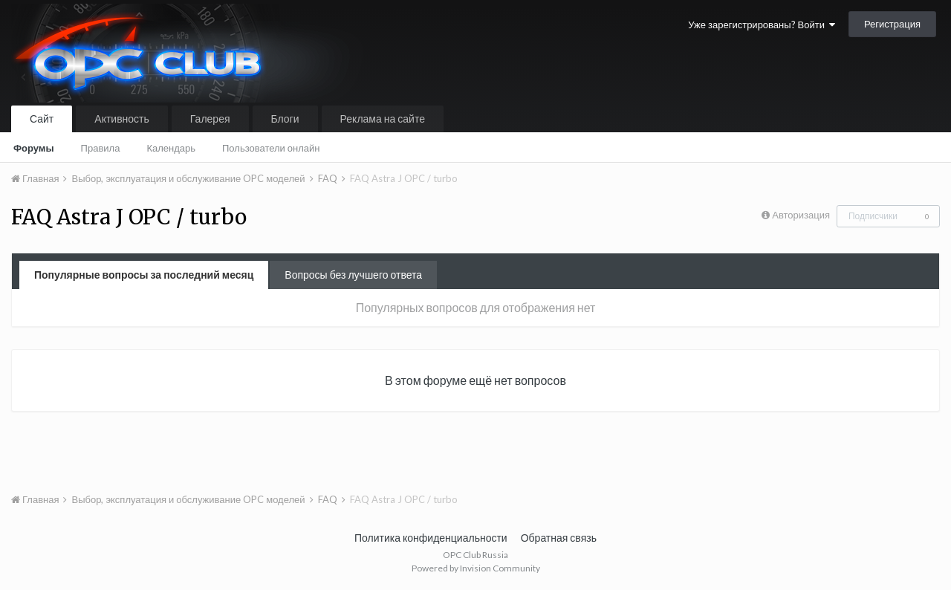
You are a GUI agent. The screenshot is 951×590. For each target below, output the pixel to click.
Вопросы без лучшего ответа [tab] (353, 274)
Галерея (210, 118)
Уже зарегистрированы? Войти (761, 24)
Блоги (285, 118)
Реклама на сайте (382, 118)
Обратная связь (559, 537)
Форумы (33, 148)
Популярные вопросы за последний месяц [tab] (143, 274)
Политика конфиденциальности (430, 537)
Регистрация (892, 24)
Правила (100, 148)
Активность (121, 118)
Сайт (41, 118)
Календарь (170, 148)
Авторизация (801, 215)
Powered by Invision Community (476, 568)
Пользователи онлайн (271, 148)
